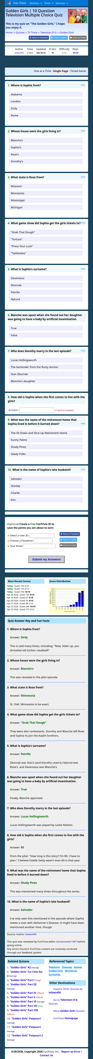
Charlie (15, 492)
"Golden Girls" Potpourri (26, 1018)
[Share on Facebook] (41, 38)
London (16, 101)
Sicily (14, 108)
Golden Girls (56, 970)
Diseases (67, 967)
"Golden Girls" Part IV (23, 992)
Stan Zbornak (19, 374)
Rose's (15, 154)
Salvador (16, 478)
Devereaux (17, 278)
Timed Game (78, 70)
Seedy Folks (18, 453)
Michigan (17, 207)
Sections (35, 3)
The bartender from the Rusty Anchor (34, 367)
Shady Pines (18, 446)
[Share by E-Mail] (78, 38)
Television (54, 967)
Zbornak (16, 285)
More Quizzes (69, 1010)
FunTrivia (65, 1018)
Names (78, 967)
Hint (83, 84)
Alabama (16, 94)
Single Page (60, 70)
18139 (75, 52)
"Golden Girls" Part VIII (24, 1010)
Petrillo (15, 292)
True (14, 328)
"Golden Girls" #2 (20, 967)
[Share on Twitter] (60, 38)
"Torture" (16, 239)
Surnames (54, 974)
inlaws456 (19, 52)
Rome (14, 115)
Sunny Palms (19, 439)
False (14, 335)
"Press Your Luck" (22, 246)
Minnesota (17, 193)
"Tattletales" (18, 253)
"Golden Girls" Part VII (23, 1005)
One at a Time (42, 70)
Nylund (15, 299)
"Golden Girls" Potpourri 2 (27, 1035)
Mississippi (18, 200)
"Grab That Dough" (23, 232)
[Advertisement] (46, 61)
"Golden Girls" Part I (22, 980)
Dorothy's (17, 161)
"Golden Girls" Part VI (23, 1001)
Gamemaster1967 (66, 941)
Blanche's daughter (23, 381)
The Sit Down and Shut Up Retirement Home (39, 432)
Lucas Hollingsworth (24, 360)
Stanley (15, 485)
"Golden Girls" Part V (22, 997)
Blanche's (17, 140)
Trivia (47, 3)
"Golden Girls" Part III (23, 984)
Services (61, 3)
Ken (13, 499)
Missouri (16, 186)
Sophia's (16, 147)
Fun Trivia (16, 3)
